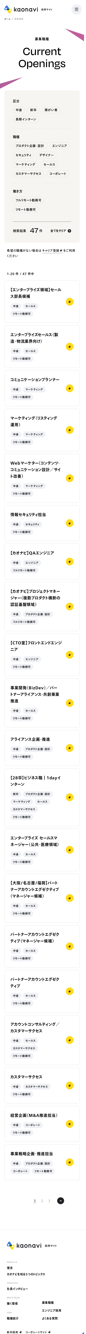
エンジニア (59, 145)
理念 (10, 1267)
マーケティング (26, 164)
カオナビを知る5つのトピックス (26, 1274)
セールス (49, 164)
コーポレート (58, 173)
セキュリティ (23, 155)
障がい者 (51, 109)
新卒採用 (14, 1332)
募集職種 (48, 1302)
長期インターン (26, 119)
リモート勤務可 (26, 209)
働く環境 (12, 1303)
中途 (19, 109)
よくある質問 (50, 1318)
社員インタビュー (17, 1288)
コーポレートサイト (38, 1332)
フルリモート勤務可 (29, 200)
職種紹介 (13, 1318)
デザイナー (46, 155)
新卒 (33, 109)
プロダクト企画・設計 (30, 145)
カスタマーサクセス (28, 173)
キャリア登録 (52, 250)
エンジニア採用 (51, 1310)
